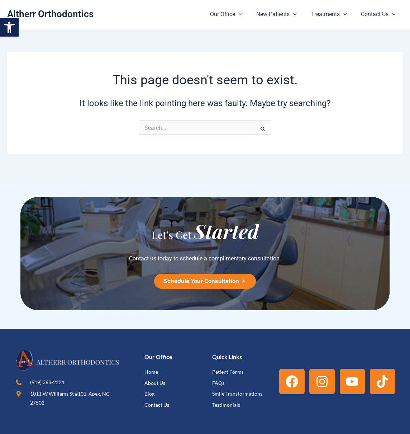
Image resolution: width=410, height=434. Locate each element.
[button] (248, 14)
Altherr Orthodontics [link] (50, 14)
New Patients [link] (283, 14)
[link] (9, 27)
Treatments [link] (333, 14)
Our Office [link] (236, 14)
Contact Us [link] (379, 14)
